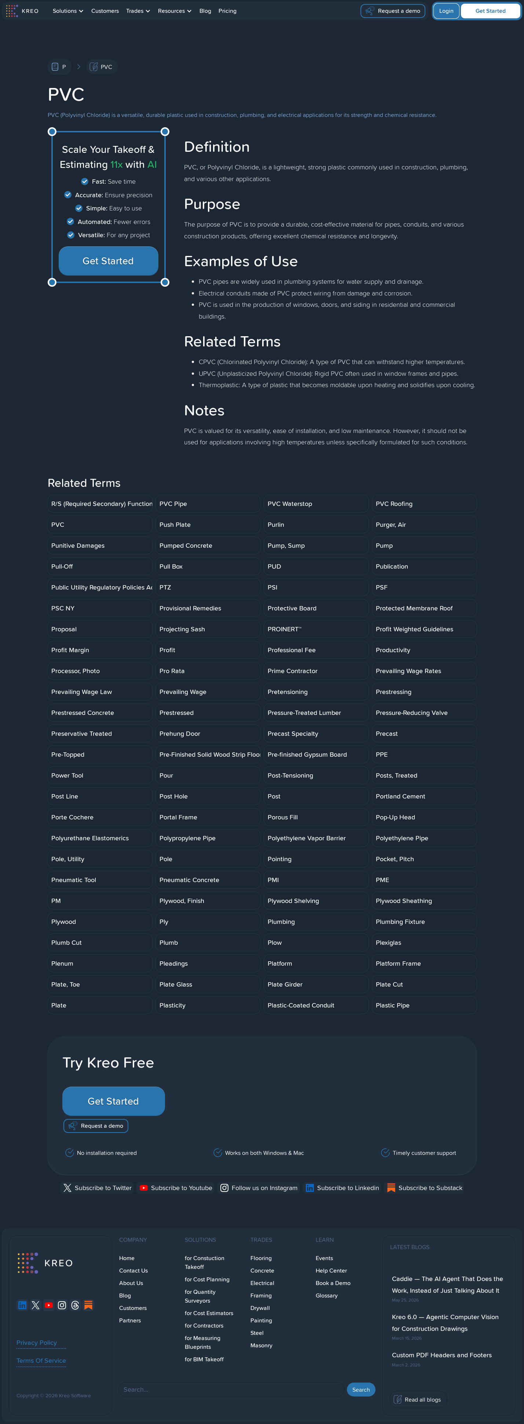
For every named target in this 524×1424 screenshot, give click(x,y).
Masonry (261, 1345)
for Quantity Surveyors (200, 1296)
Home (127, 1258)
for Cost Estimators (209, 1313)
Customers (105, 11)
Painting (261, 1320)
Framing (261, 1295)
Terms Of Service (41, 1360)
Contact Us (133, 1270)
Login (446, 11)
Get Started (491, 11)
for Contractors (204, 1325)
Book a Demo (333, 1283)
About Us (131, 1283)
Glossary (327, 1295)
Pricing (228, 11)
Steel (257, 1333)
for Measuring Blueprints (202, 1342)
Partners (130, 1320)
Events (324, 1258)
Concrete (262, 1270)
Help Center (331, 1270)
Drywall (260, 1308)
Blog (205, 11)
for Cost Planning (207, 1279)
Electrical (262, 1283)
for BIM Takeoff (204, 1359)
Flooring (261, 1258)
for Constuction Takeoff (204, 1262)
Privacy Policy (37, 1342)
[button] (68, 11)
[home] (22, 11)
